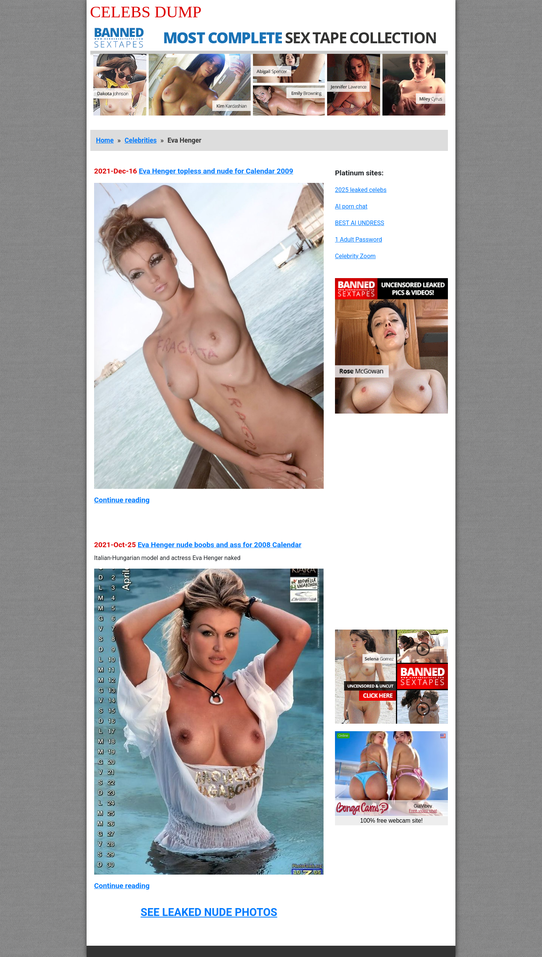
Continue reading (121, 500)
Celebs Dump (145, 12)
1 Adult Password (358, 239)
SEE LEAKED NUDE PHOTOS (208, 912)
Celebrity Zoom (355, 256)
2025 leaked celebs (361, 189)
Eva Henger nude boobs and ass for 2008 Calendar (219, 544)
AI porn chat (351, 206)
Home (105, 140)
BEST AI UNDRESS (359, 223)
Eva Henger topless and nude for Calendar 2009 (216, 171)
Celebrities (141, 140)
